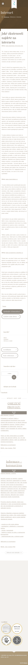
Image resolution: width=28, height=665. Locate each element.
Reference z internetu (15, 17)
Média (5, 337)
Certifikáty (7, 350)
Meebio (25, 663)
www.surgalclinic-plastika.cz (14, 252)
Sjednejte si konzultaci (11, 311)
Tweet (4, 306)
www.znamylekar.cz (12, 179)
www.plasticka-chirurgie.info (14, 46)
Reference (6, 17)
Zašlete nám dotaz (10, 316)
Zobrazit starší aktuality (13, 552)
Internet (6, 339)
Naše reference (8, 356)
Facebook (4, 392)
